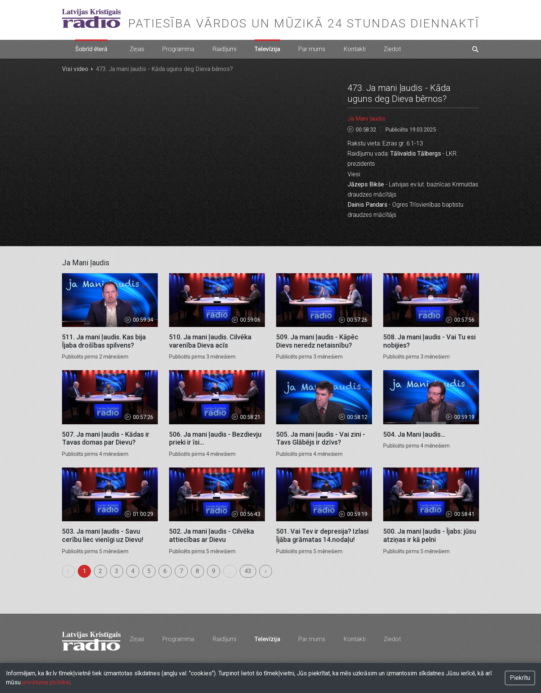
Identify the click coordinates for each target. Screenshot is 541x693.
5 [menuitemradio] (149, 571)
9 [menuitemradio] (213, 571)
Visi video (75, 69)
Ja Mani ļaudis (366, 118)
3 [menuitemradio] (116, 571)
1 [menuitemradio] (84, 571)
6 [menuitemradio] (165, 571)
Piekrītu (520, 677)
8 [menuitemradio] (197, 571)
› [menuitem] (266, 571)
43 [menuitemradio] (248, 571)
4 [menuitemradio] (132, 571)
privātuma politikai (46, 682)
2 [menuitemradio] (100, 571)
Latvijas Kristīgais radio (91, 18)
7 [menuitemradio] (181, 571)
